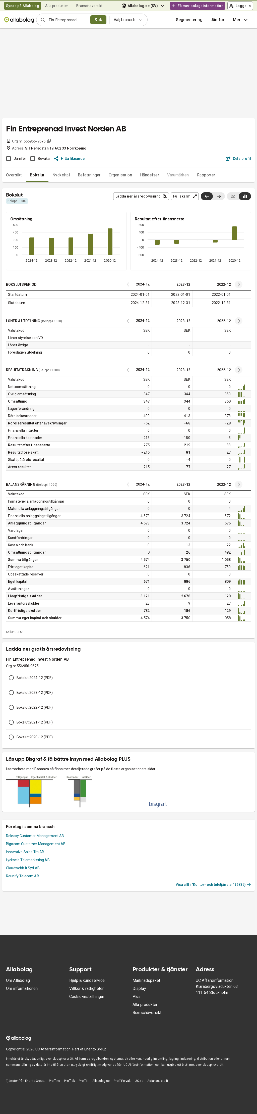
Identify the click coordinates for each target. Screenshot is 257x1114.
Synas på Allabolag (22, 6)
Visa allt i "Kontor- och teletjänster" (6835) (213, 885)
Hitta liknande (69, 158)
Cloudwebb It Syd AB (23, 868)
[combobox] (67, 20)
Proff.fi (83, 1081)
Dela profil (238, 158)
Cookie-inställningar (86, 996)
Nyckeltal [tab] (61, 175)
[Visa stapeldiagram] (245, 196)
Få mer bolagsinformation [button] (197, 6)
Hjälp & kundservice (87, 980)
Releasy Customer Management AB (35, 836)
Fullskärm (185, 196)
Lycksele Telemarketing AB (28, 860)
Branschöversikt (89, 6)
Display (139, 988)
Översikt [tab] (14, 175)
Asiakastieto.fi (157, 1081)
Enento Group (95, 1049)
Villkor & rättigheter (86, 988)
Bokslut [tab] (37, 175)
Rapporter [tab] (206, 175)
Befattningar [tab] (89, 175)
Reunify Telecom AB (22, 876)
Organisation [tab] (120, 175)
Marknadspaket (146, 980)
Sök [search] (98, 19)
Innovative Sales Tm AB (25, 852)
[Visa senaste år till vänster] (207, 196)
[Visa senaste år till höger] (219, 196)
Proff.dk (69, 1081)
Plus (137, 996)
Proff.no (54, 1081)
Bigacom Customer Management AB (36, 844)
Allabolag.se (101, 1081)
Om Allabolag (18, 980)
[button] (218, 20)
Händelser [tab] (149, 175)
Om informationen (22, 988)
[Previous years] (238, 284)
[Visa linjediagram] (233, 196)
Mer (241, 19)
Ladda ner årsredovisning (141, 196)
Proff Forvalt (122, 1081)
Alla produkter (56, 6)
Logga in (240, 6)
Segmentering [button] (189, 19)
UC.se (139, 1081)
